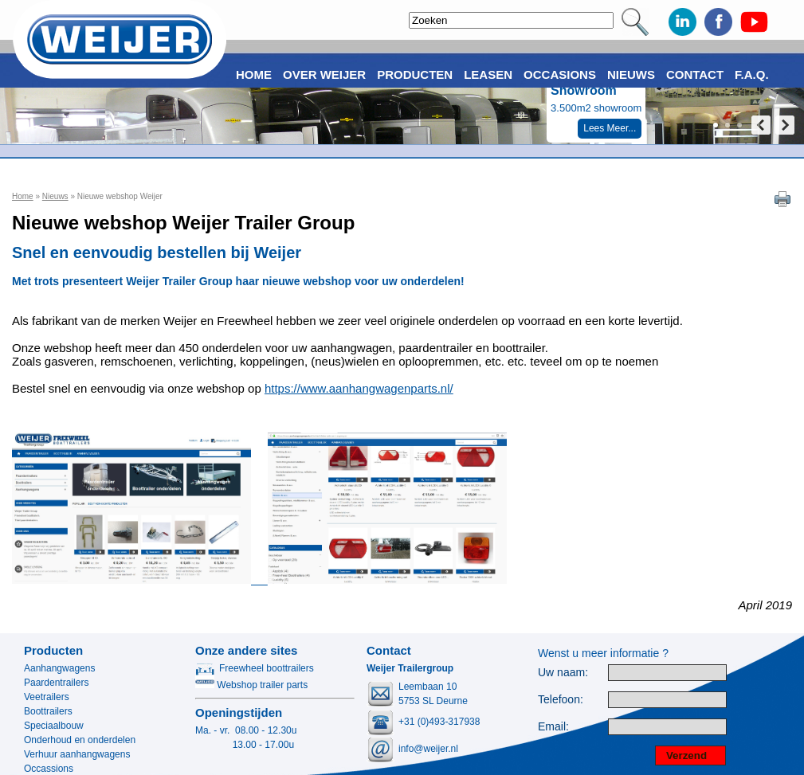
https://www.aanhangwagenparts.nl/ (359, 388)
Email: (553, 727)
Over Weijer (324, 74)
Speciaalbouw (54, 725)
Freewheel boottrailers (254, 668)
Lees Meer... (609, 128)
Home (22, 196)
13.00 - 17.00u (244, 744)
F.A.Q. (752, 74)
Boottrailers (48, 711)
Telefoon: (560, 700)
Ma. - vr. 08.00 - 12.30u (245, 730)
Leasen (488, 74)
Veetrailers (46, 697)
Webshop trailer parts (251, 685)
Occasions (560, 74)
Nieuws (55, 196)
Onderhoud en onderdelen (79, 740)
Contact (695, 74)
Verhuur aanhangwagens (77, 754)
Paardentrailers (56, 682)
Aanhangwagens (59, 668)
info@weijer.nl (428, 748)
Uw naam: (563, 673)
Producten (53, 650)
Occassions (48, 768)
